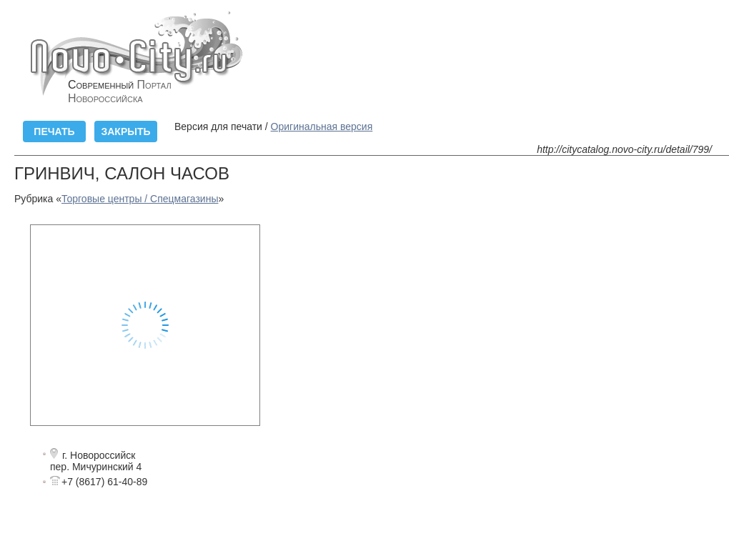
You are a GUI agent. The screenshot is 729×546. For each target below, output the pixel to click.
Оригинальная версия (322, 126)
